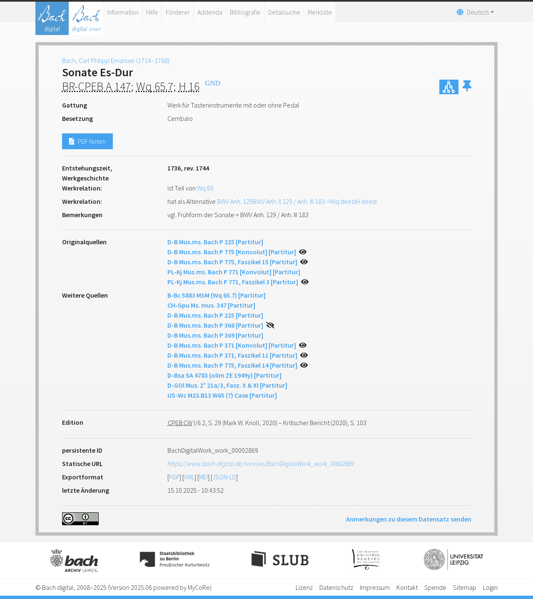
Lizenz (304, 587)
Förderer (178, 12)
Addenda (209, 12)
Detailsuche (284, 12)
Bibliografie (245, 12)
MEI (203, 477)
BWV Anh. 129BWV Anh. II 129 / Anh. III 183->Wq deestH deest (297, 201)
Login (490, 587)
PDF (174, 477)
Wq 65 (205, 188)
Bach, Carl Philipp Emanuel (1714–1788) (115, 60)
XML (189, 477)
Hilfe (152, 12)
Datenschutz (336, 587)
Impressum (375, 587)
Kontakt (407, 587)
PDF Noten (87, 141)
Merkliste (320, 12)
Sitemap (464, 587)
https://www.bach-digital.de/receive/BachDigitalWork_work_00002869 (260, 463)
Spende (435, 587)
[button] (467, 87)
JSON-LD (224, 477)
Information (123, 12)
